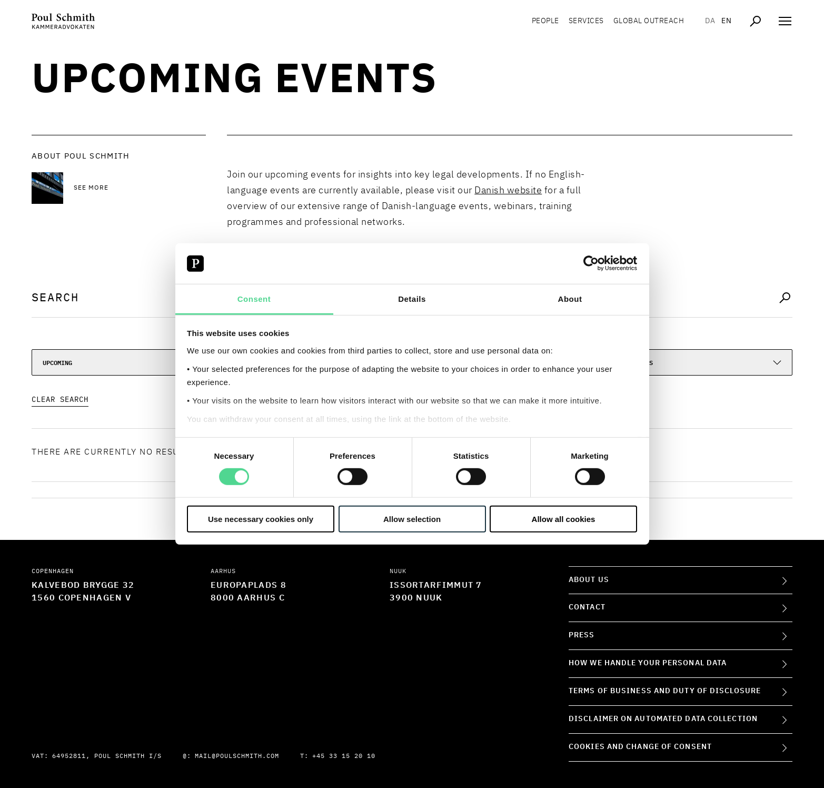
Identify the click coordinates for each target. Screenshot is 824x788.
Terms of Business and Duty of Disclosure (665, 691)
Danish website (508, 190)
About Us (589, 580)
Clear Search (60, 399)
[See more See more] (140, 188)
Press (582, 635)
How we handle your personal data (648, 663)
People (545, 21)
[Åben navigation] (785, 21)
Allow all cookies (563, 518)
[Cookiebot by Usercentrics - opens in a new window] (591, 263)
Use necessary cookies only (260, 518)
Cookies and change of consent (640, 747)
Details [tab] (412, 298)
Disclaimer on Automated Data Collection (663, 719)
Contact (587, 607)
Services (586, 21)
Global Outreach (648, 21)
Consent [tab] (254, 298)
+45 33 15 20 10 (343, 756)
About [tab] (570, 298)
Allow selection (412, 518)
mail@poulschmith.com (237, 756)
